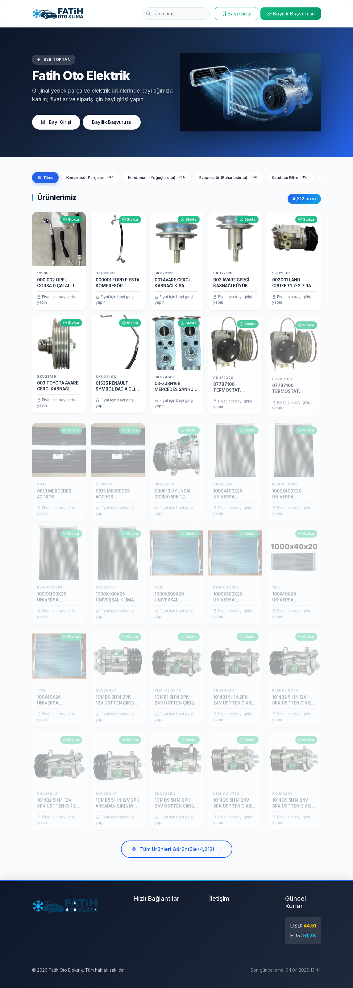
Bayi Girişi (236, 13)
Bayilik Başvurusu (291, 13)
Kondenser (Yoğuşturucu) (157, 177)
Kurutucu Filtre (291, 177)
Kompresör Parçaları (90, 177)
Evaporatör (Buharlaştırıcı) (229, 177)
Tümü (45, 178)
